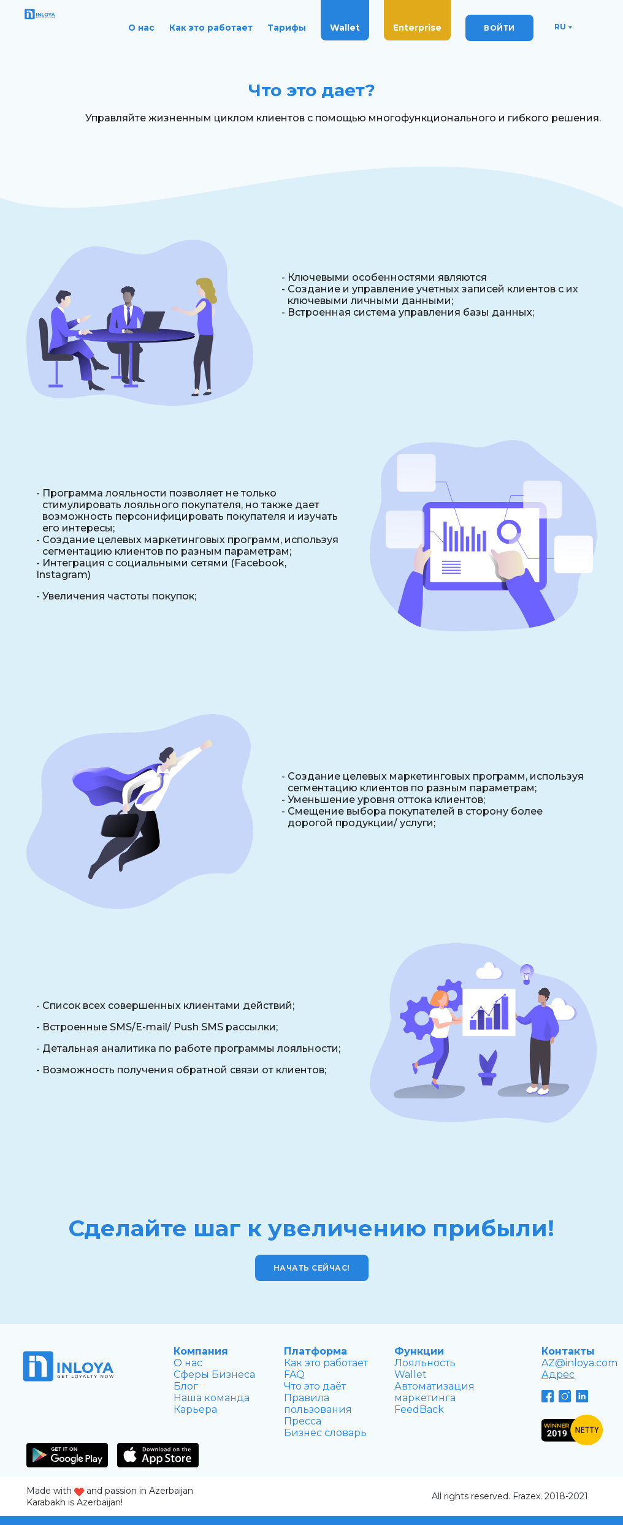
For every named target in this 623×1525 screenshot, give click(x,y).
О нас (141, 27)
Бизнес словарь (325, 1433)
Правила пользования (318, 1403)
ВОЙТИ (499, 27)
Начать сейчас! (311, 1267)
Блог (186, 1386)
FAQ (294, 1374)
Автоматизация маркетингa (434, 1392)
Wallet (345, 27)
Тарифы (286, 27)
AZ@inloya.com (579, 1363)
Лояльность (425, 1363)
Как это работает (211, 27)
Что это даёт (315, 1386)
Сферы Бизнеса (214, 1374)
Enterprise (417, 27)
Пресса (302, 1421)
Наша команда (212, 1398)
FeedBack (419, 1409)
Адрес (558, 1374)
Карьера (195, 1409)
